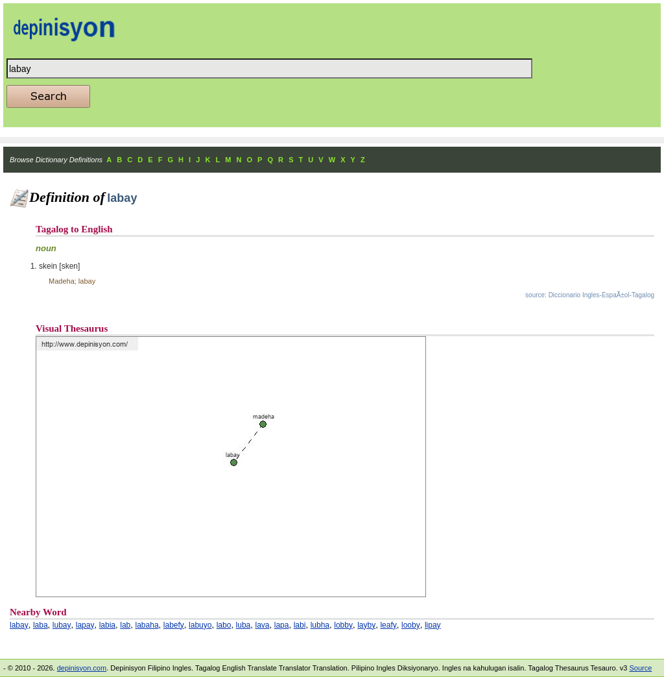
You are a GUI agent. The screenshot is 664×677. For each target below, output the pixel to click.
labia (107, 625)
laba (40, 625)
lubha (320, 625)
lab (125, 625)
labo (224, 625)
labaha (147, 625)
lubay (62, 625)
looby (410, 625)
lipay (433, 625)
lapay (85, 625)
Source (640, 668)
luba (243, 625)
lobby (343, 625)
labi (300, 625)
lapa (281, 625)
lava (262, 625)
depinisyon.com (81, 668)
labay (19, 625)
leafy (388, 625)
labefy (173, 625)
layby (366, 625)
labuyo (200, 625)
